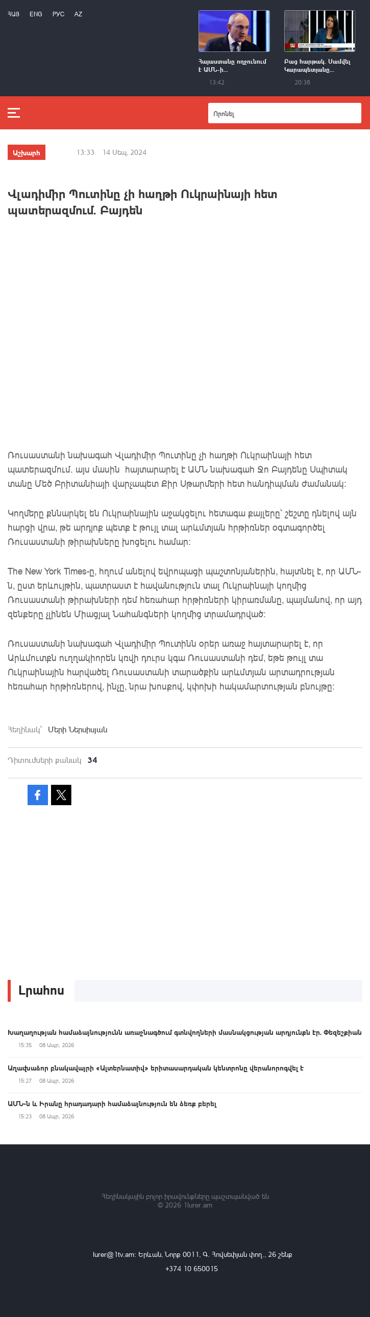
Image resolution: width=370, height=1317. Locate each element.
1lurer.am (197, 1204)
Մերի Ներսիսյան (77, 729)
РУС (58, 14)
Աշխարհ (26, 152)
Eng (36, 14)
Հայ (13, 14)
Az (78, 14)
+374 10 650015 (191, 1268)
